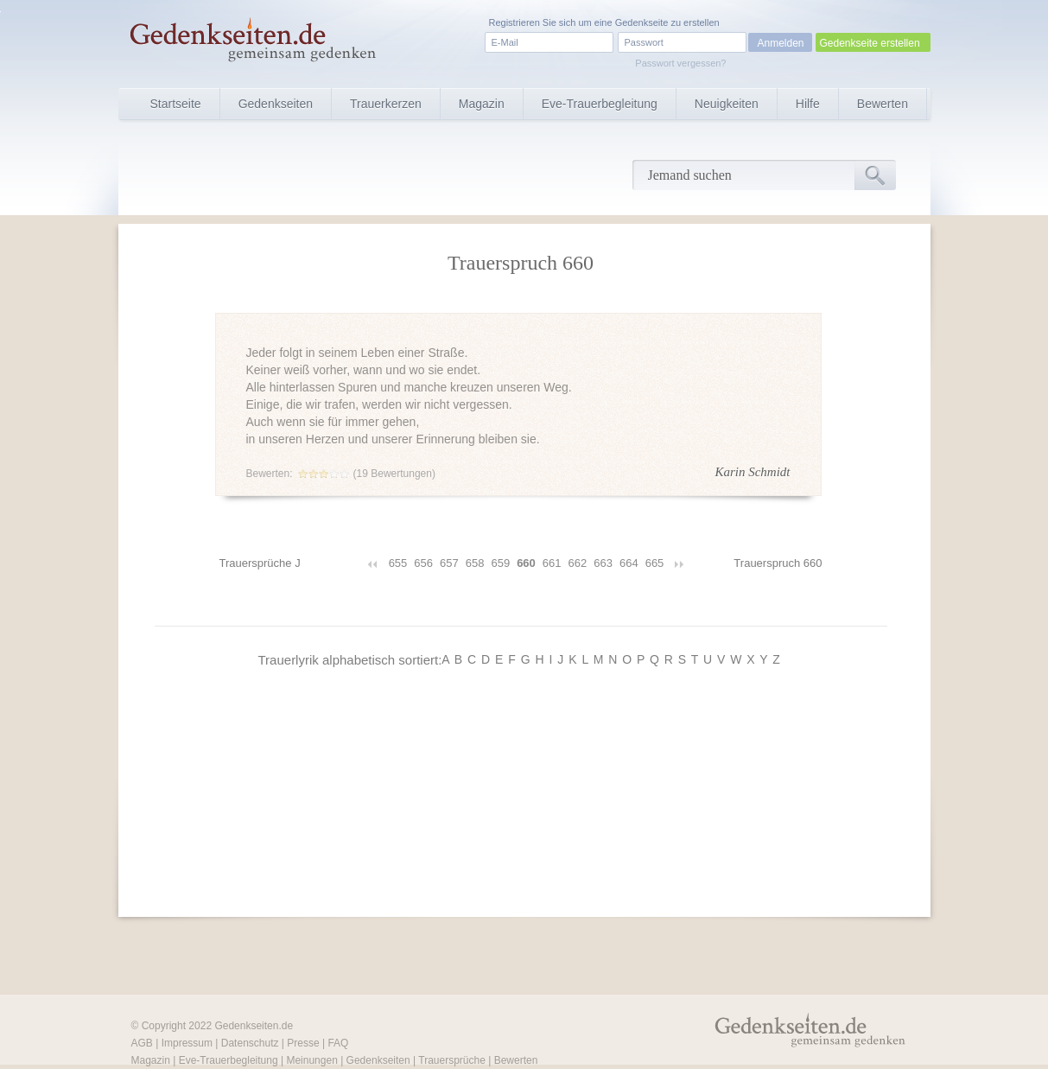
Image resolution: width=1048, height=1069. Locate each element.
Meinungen (311, 1060)
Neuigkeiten (727, 104)
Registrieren (514, 22)
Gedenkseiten (275, 104)
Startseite (175, 104)
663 (603, 563)
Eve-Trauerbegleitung (599, 104)
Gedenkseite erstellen (870, 43)
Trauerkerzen (386, 104)
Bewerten (882, 104)
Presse (303, 1043)
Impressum (187, 1043)
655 (398, 563)
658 (475, 563)
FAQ (337, 1043)
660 (526, 563)
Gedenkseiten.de (253, 1026)
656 (423, 563)
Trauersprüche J (260, 563)
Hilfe (808, 104)
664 (628, 563)
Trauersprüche (452, 1060)
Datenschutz (250, 1043)
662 (578, 563)
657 (449, 563)
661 (552, 563)
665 (654, 563)
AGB (142, 1043)
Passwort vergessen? (680, 63)
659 (500, 563)
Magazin (482, 104)
